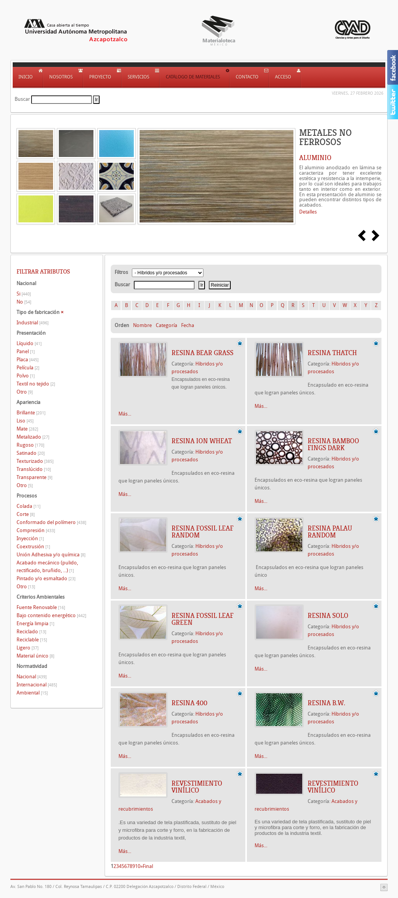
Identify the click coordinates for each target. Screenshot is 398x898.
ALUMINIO (315, 158)
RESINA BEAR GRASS (202, 353)
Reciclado (31, 631)
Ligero (27, 648)
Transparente (34, 477)
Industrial (32, 322)
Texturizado (35, 461)
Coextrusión (33, 546)
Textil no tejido (36, 384)
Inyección (30, 538)
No (24, 302)
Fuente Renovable (41, 607)
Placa (27, 359)
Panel (26, 351)
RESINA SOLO (328, 615)
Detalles (308, 212)
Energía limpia (35, 623)
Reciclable (32, 640)
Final (148, 866)
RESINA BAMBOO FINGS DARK (333, 444)
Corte (26, 514)
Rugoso (30, 445)
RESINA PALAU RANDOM (330, 531)
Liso (25, 421)
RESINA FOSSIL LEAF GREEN (202, 619)
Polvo (26, 376)
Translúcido (34, 469)
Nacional (32, 676)
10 (137, 866)
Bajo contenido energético (51, 615)
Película (28, 368)
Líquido (29, 343)
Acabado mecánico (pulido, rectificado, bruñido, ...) (47, 566)
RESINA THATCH (332, 353)
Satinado (31, 453)
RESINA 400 (189, 703)
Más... (124, 414)
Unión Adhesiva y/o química (51, 554)
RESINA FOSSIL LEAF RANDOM (202, 531)
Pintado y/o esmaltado (46, 578)
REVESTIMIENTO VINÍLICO (197, 787)
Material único (35, 656)
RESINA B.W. (326, 703)
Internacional (37, 685)
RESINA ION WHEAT (202, 441)
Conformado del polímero (51, 522)
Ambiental (32, 693)
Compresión (36, 530)
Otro (25, 392)
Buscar (22, 99)
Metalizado (33, 437)
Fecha (187, 325)
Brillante (31, 413)
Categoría (166, 325)
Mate (27, 429)
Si (24, 294)
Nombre (142, 325)
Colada (28, 506)
